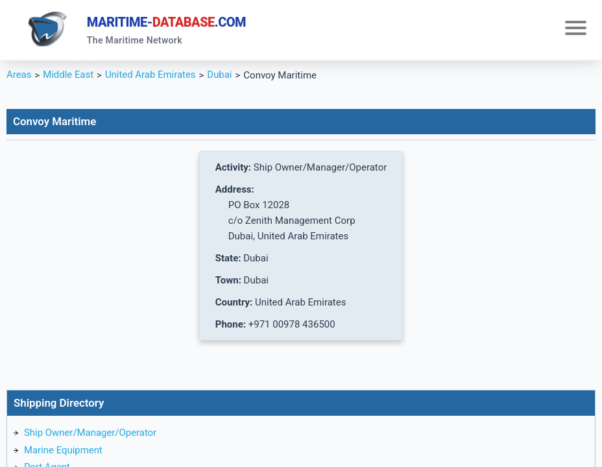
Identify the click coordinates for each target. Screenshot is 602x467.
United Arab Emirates (151, 75)
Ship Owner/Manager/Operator (90, 433)
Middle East (68, 75)
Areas (19, 75)
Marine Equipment (63, 451)
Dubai (220, 75)
